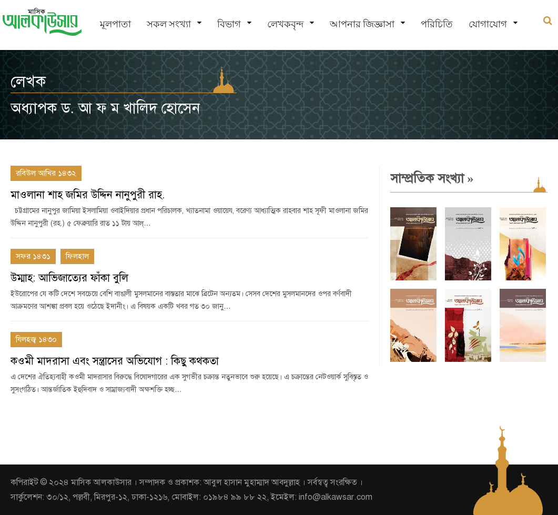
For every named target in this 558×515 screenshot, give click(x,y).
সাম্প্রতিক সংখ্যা (432, 178)
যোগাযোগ (488, 23)
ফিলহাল (77, 256)
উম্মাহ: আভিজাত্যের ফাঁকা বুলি (69, 278)
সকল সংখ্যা (169, 23)
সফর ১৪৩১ (33, 256)
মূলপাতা (115, 23)
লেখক (28, 82)
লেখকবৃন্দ (285, 23)
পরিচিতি (437, 23)
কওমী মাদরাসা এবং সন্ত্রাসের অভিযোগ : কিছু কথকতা (115, 361)
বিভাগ (229, 23)
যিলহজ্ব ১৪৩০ (36, 339)
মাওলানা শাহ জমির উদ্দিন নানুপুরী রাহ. (88, 194)
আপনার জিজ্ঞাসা (362, 23)
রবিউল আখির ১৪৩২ (46, 173)
